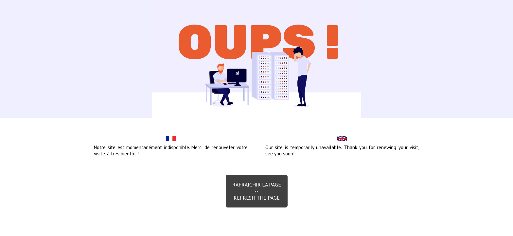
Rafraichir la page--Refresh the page (256, 191)
